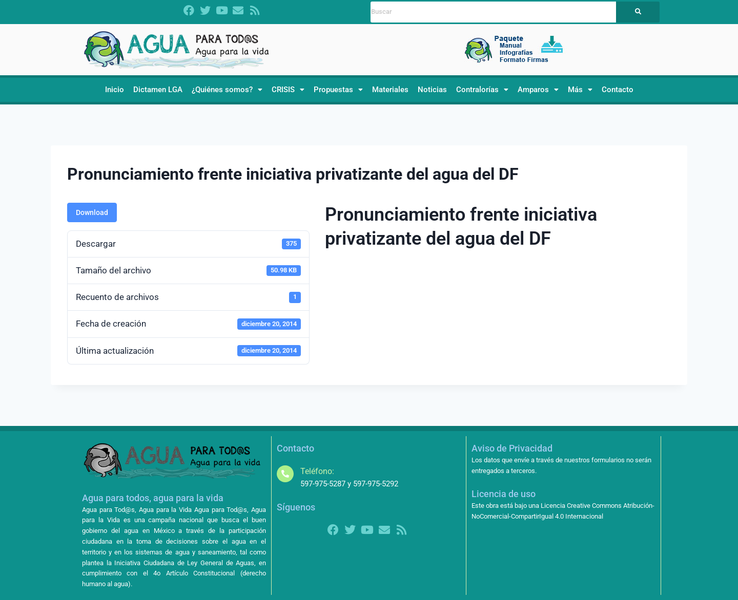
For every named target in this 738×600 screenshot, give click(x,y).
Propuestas (338, 89)
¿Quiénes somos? (227, 89)
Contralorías (482, 89)
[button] (227, 90)
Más (580, 89)
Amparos (538, 89)
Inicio (114, 89)
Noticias (432, 89)
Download (92, 212)
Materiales (390, 89)
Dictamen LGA (157, 89)
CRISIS (288, 89)
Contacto (617, 89)
